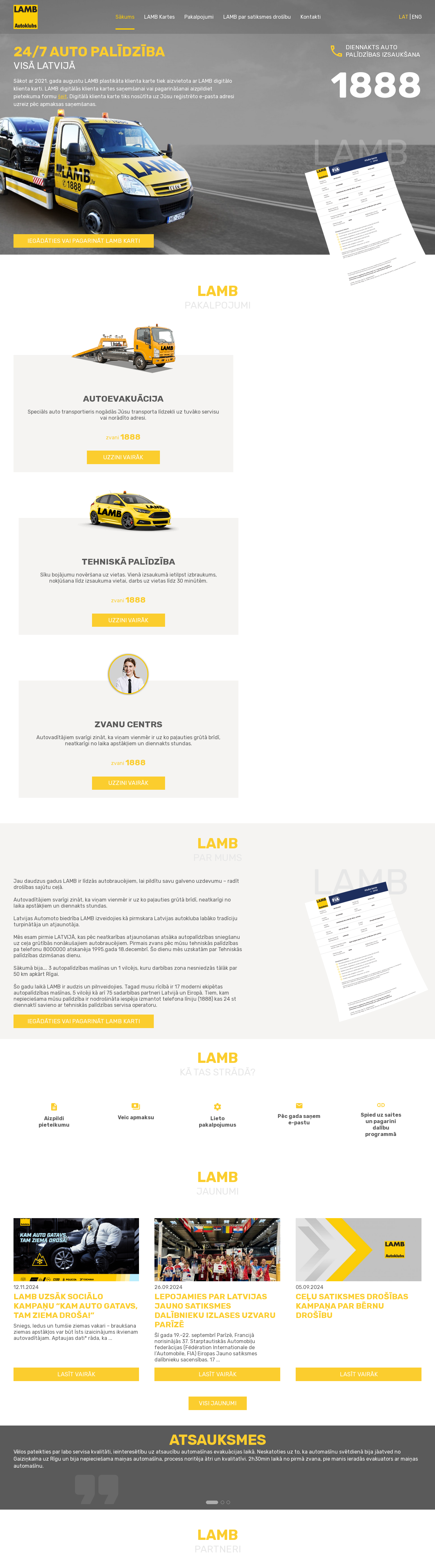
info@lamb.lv (290, 1494)
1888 (280, 1481)
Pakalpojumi (199, 17)
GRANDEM (166, 1555)
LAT (403, 17)
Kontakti (311, 17)
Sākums (125, 17)
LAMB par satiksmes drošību (257, 17)
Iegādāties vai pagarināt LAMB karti (83, 240)
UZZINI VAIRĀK (76, 472)
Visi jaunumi (217, 1094)
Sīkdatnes (185, 1496)
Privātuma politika (197, 1506)
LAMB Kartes (159, 17)
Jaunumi (183, 1468)
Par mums (185, 1477)
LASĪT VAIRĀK (76, 1065)
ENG (417, 17)
